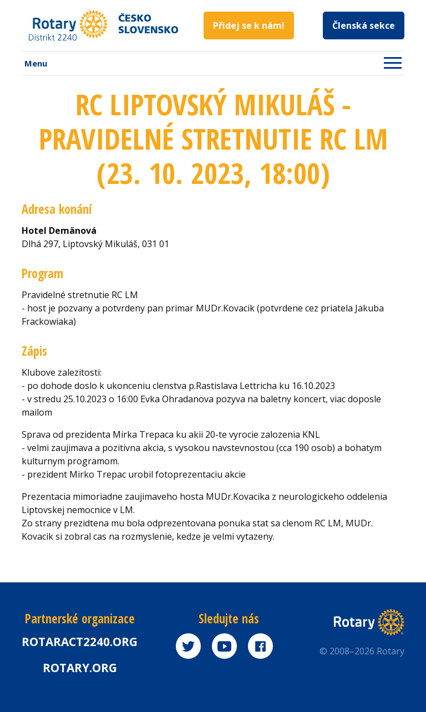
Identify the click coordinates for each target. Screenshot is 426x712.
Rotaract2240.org (80, 641)
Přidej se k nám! (249, 25)
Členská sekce (363, 25)
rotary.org (80, 667)
